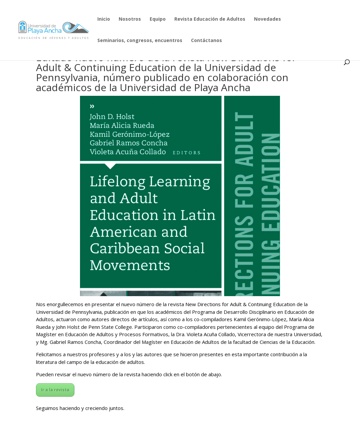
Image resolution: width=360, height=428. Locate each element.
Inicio (103, 19)
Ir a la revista (55, 390)
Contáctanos (206, 40)
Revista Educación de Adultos (209, 19)
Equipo (158, 19)
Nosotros (130, 19)
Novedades (267, 19)
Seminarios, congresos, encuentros (139, 40)
